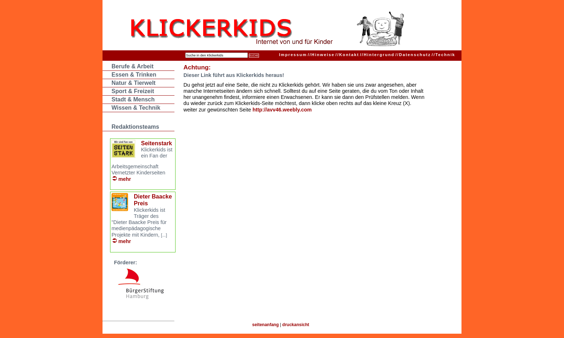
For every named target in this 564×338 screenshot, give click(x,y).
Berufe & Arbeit (133, 66)
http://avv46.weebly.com (282, 110)
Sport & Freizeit (133, 91)
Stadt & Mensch (133, 99)
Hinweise (321, 54)
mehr (124, 179)
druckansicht (295, 324)
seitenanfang (265, 324)
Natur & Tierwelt (133, 83)
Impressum (293, 54)
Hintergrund (377, 54)
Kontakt (347, 54)
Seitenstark (156, 143)
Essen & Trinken (134, 75)
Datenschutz (413, 54)
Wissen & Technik (136, 108)
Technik (443, 54)
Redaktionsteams (135, 127)
